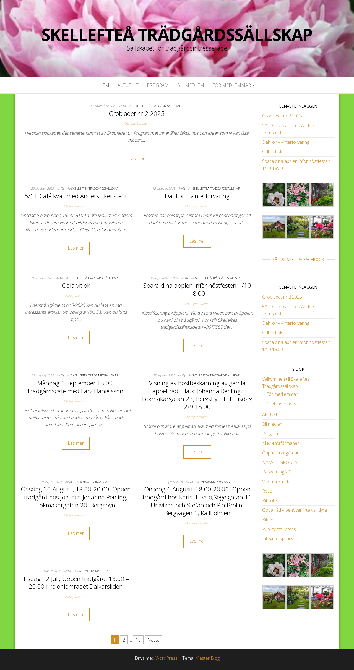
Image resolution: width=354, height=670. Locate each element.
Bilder (268, 520)
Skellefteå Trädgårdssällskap (177, 34)
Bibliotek (270, 501)
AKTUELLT (128, 85)
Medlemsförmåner (280, 443)
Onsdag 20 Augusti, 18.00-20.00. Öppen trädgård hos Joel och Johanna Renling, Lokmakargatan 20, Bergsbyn (76, 497)
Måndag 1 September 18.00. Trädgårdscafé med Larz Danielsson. (76, 387)
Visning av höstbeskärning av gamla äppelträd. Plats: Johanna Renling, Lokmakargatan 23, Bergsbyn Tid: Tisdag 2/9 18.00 (197, 395)
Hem (104, 85)
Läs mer (137, 158)
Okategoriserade (135, 123)
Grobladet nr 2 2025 (137, 113)
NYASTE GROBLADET (284, 462)
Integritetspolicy (277, 539)
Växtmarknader (277, 481)
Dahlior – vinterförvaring (197, 196)
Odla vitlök (76, 285)
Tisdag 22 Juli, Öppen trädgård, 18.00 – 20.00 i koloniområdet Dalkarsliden (76, 582)
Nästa (153, 640)
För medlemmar (233, 85)
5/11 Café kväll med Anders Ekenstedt (76, 196)
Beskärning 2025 (278, 472)
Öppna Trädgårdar (280, 453)
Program (158, 85)
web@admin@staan (95, 482)
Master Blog (207, 658)
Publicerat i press (279, 529)
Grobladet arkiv (281, 404)
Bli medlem (190, 85)
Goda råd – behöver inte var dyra (294, 510)
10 (138, 640)
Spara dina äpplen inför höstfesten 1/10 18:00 (197, 289)
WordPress (166, 658)
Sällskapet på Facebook (298, 259)
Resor (268, 491)
